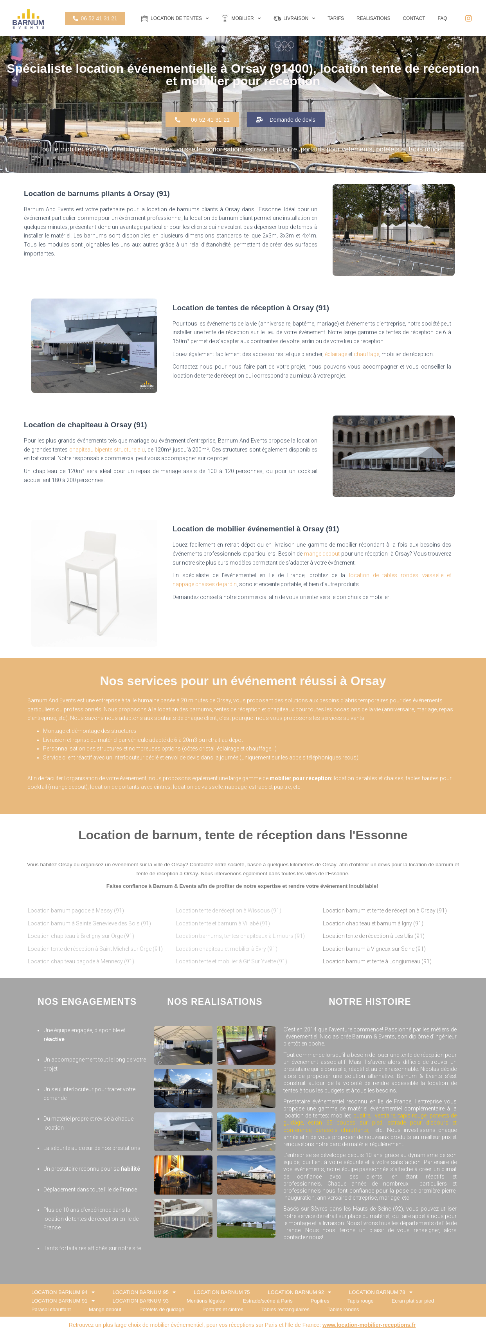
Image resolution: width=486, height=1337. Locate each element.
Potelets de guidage (161, 1309)
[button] (202, 119)
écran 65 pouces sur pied (345, 1122)
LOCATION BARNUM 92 (299, 1292)
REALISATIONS (373, 18)
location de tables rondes (384, 575)
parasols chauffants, (343, 1130)
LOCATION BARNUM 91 (63, 1301)
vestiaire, (386, 1115)
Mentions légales (206, 1301)
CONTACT (414, 18)
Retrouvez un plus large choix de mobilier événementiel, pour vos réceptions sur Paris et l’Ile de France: (242, 1325)
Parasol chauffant (51, 1309)
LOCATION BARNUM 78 (380, 1292)
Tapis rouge (360, 1301)
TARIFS (336, 18)
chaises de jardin (216, 584)
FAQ (442, 18)
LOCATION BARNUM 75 (222, 1292)
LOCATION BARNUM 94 (63, 1292)
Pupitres (320, 1301)
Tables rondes (343, 1309)
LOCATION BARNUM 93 (141, 1301)
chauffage (366, 354)
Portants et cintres (222, 1309)
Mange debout (105, 1309)
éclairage (336, 354)
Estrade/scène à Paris (268, 1301)
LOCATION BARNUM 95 (144, 1292)
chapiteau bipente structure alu (107, 449)
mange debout (322, 554)
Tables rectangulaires (285, 1309)
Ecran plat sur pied (413, 1301)
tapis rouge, (413, 1115)
